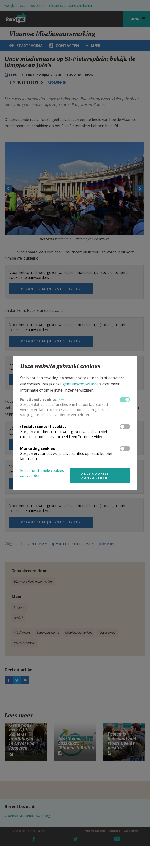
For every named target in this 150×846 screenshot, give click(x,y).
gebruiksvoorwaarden (82, 383)
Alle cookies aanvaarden (95, 475)
